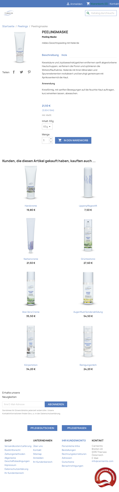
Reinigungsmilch (88, 364)
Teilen (14, 72)
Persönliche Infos (71, 446)
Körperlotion (31, 364)
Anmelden (38, 457)
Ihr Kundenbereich (14, 472)
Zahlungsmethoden (15, 454)
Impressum (10, 465)
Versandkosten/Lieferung (18, 446)
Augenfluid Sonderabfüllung (88, 311)
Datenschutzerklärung (16, 469)
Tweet (21, 72)
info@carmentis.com (102, 461)
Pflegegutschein (42, 428)
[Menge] (45, 140)
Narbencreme (31, 258)
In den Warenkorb (73, 140)
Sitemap (37, 454)
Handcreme (31, 205)
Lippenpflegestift (88, 205)
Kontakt (114, 3)
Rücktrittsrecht (13, 450)
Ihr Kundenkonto (74, 440)
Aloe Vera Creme (31, 311)
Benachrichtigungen (72, 465)
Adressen (67, 457)
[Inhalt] (47, 126)
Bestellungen (69, 450)
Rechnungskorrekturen (74, 454)
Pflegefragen (76, 428)
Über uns (38, 446)
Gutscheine (68, 461)
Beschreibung (50, 55)
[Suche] (101, 13)
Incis (64, 55)
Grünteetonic (88, 258)
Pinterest (29, 72)
